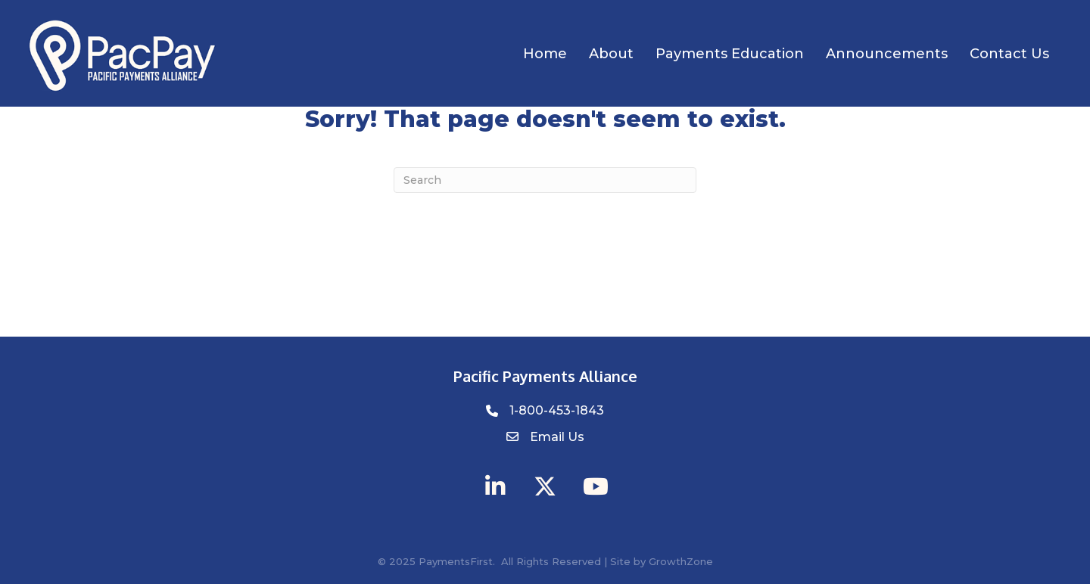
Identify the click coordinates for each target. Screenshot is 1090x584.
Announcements (887, 53)
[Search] (545, 180)
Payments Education (730, 53)
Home (545, 53)
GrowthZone (681, 561)
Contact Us (1009, 53)
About (611, 53)
